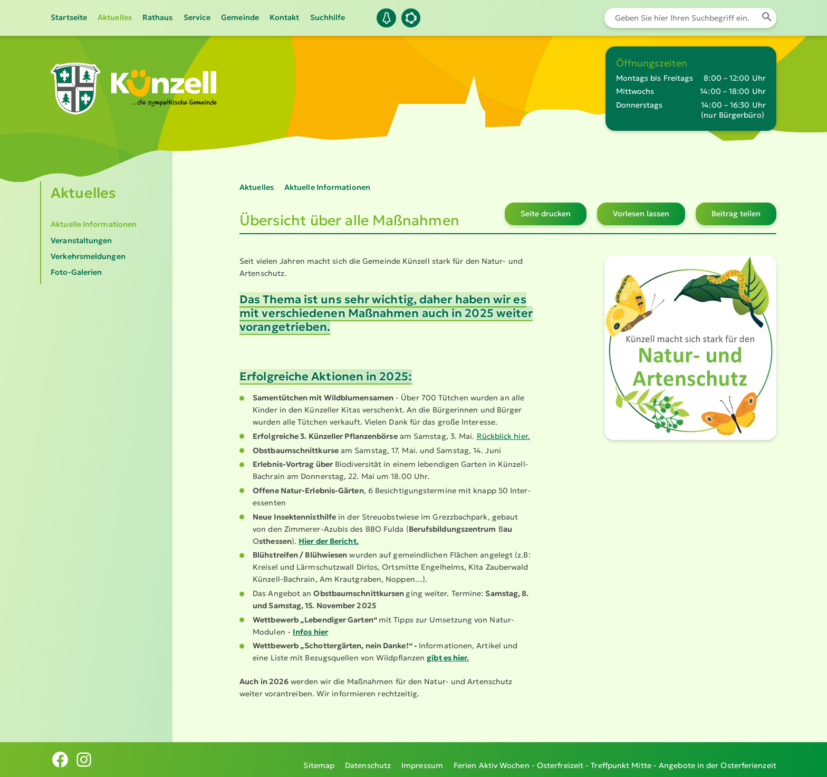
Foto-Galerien (76, 272)
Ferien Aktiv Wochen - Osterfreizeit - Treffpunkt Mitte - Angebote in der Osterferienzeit (615, 759)
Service (197, 17)
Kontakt (285, 17)
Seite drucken (546, 213)
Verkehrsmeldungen (88, 256)
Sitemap (318, 759)
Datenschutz (368, 759)
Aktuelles (115, 17)
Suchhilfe (327, 17)
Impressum (422, 759)
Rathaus (157, 17)
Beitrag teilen (736, 213)
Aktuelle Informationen (94, 224)
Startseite (69, 17)
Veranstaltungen (81, 240)
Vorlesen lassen (641, 213)
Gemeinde (240, 17)
